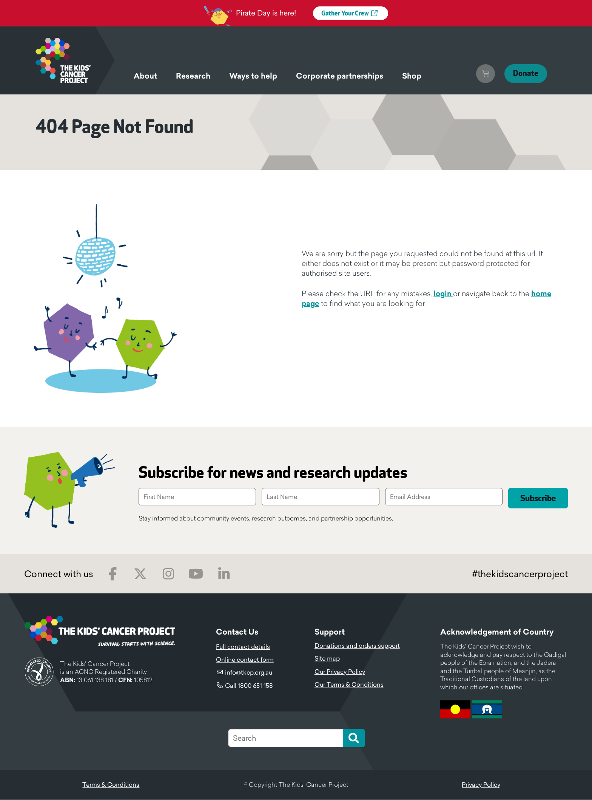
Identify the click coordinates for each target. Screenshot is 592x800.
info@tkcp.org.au (248, 673)
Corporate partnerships (339, 76)
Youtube (196, 574)
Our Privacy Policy (339, 672)
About (145, 76)
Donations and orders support (357, 646)
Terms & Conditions (110, 785)
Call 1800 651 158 (249, 686)
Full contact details (243, 647)
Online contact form (245, 660)
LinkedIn (224, 574)
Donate (523, 73)
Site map (327, 659)
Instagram (168, 574)
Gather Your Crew (345, 13)
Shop (411, 76)
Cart (479, 73)
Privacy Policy (481, 785)
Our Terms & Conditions (349, 685)
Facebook (113, 574)
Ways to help (253, 76)
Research (193, 76)
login (443, 293)
